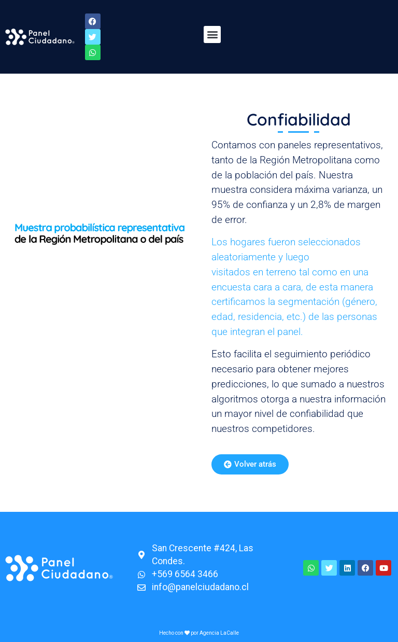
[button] (212, 34)
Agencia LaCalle (219, 633)
